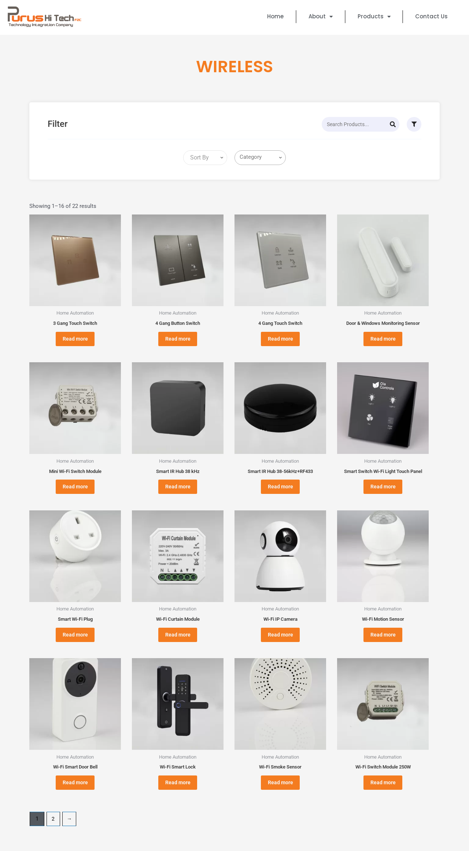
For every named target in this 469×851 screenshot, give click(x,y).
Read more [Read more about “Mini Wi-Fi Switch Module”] (75, 493)
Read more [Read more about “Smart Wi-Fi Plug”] (75, 645)
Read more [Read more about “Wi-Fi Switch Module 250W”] (383, 798)
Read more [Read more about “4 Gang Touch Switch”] (280, 341)
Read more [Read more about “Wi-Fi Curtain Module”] (178, 645)
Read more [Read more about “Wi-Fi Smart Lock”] (178, 798)
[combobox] (205, 157)
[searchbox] (262, 157)
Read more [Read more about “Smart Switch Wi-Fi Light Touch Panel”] (383, 493)
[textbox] (198, 158)
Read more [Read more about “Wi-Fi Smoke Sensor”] (280, 798)
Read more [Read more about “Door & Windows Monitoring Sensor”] (383, 341)
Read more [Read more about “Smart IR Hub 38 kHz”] (178, 493)
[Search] (393, 124)
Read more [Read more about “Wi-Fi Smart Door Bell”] (75, 798)
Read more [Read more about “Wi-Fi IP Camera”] (280, 645)
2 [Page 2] (53, 836)
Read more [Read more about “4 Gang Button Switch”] (178, 341)
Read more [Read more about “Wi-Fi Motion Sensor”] (383, 645)
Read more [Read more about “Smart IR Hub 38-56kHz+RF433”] (280, 493)
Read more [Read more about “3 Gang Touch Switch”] (75, 341)
